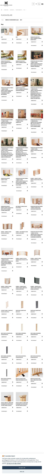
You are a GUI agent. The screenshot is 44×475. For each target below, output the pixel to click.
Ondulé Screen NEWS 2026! (12, 19)
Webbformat (7, 39)
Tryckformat (7, 42)
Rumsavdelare (19, 9)
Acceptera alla (22, 467)
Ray (24, 9)
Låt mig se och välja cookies (14, 463)
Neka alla (22, 471)
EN (36, 3)
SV (33, 3)
